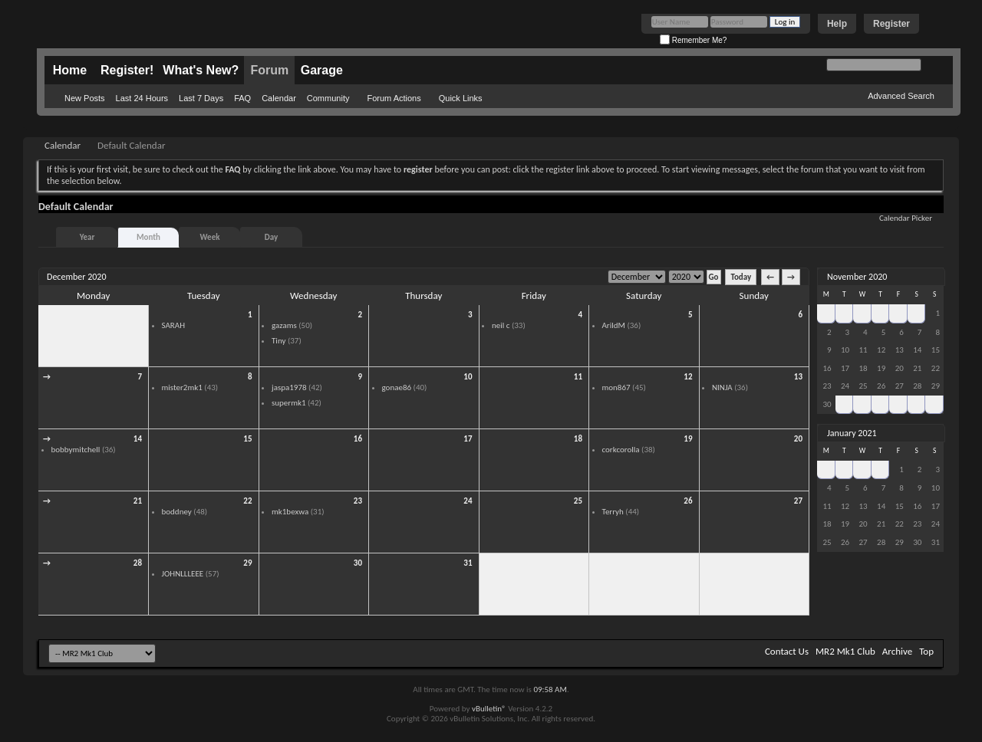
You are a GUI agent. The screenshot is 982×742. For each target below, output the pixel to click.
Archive (897, 651)
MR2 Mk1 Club (845, 651)
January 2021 (852, 433)
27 (798, 501)
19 (688, 439)
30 (137, 315)
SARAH (174, 325)
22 (247, 501)
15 (247, 439)
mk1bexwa (290, 512)
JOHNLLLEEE (183, 574)
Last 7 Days (201, 98)
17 (467, 439)
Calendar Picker (905, 218)
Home (70, 70)
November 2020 (857, 276)
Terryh (613, 512)
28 (137, 563)
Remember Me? (693, 40)
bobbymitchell (76, 450)
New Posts (84, 98)
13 (798, 377)
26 (688, 501)
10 (467, 377)
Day (271, 237)
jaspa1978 (289, 387)
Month (148, 237)
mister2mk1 (182, 387)
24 (467, 501)
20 (798, 439)
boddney (177, 512)
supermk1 (289, 403)
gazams (284, 325)
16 (358, 439)
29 (247, 563)
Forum (269, 70)
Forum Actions (393, 98)
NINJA (722, 387)
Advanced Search (901, 95)
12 (688, 377)
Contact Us (787, 651)
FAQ (242, 98)
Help (837, 23)
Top (926, 651)
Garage (322, 70)
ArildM (613, 325)
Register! (127, 70)
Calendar (279, 98)
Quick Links (461, 98)
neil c (500, 325)
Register (891, 23)
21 (137, 501)
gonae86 (397, 387)
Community (328, 98)
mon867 (616, 387)
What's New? (201, 70)
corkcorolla (621, 450)
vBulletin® (489, 709)
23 (358, 501)
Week (210, 237)
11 (578, 377)
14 (137, 439)
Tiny (278, 341)
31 (467, 563)
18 (578, 439)
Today (740, 277)
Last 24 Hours (142, 98)
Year (87, 237)
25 (578, 501)
